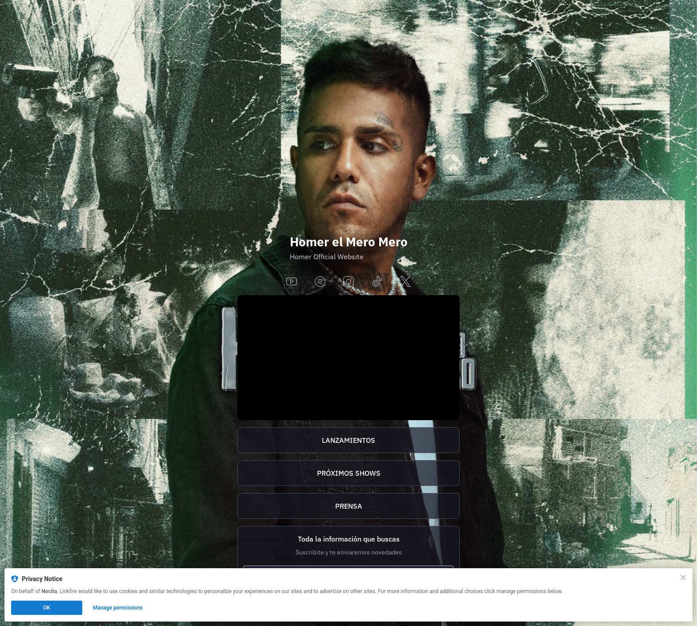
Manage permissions (118, 608)
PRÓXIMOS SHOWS (349, 473)
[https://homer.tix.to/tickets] (348, 473)
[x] (405, 282)
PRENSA (348, 506)
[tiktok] (377, 282)
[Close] (683, 577)
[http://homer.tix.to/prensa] (348, 506)
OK (46, 608)
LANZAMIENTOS (348, 440)
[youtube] (291, 282)
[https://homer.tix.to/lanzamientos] (348, 440)
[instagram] (348, 282)
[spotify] (320, 282)
